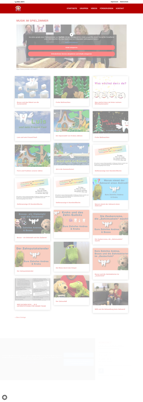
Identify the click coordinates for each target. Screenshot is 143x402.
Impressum (114, 2)
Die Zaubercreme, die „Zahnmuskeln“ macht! (109, 240)
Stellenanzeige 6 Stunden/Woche (68, 202)
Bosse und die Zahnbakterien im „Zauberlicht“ (107, 275)
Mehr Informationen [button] (71, 42)
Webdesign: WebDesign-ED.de (71, 400)
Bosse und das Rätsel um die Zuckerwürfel (28, 103)
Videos (94, 8)
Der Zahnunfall (61, 301)
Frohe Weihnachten (63, 102)
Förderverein (106, 8)
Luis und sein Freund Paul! (27, 137)
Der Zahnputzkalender (25, 271)
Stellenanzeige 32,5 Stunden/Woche (108, 171)
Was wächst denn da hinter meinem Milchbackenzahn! (108, 103)
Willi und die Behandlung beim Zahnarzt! (110, 309)
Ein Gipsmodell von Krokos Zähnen (69, 136)
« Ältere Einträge (20, 317)
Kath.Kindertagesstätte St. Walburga (78, 398)
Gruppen (84, 8)
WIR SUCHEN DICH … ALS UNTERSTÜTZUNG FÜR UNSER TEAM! (31, 305)
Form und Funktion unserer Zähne (30, 171)
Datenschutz (124, 2)
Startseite (72, 8)
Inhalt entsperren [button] (71, 47)
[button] (4, 397)
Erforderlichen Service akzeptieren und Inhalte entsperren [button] (71, 54)
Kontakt (120, 8)
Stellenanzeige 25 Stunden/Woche (29, 204)
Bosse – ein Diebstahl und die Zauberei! (32, 237)
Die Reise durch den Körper (66, 268)
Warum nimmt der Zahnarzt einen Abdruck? (107, 205)
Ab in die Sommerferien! (65, 169)
